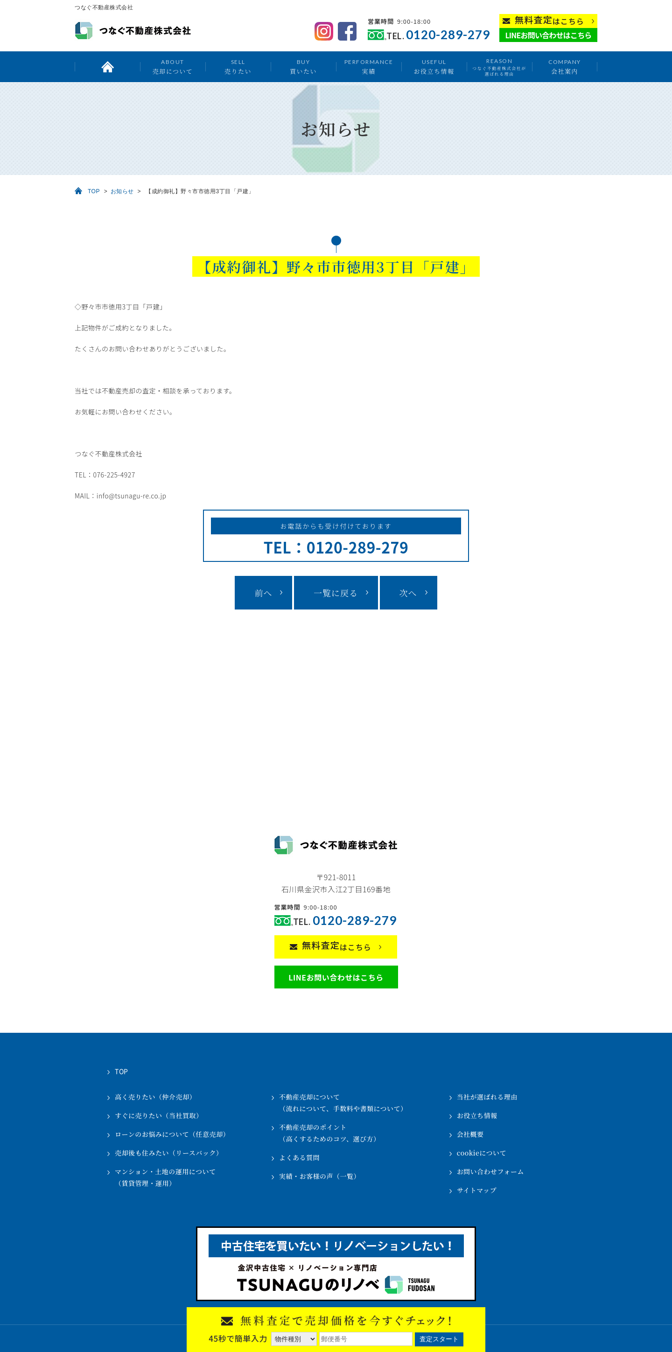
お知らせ (122, 191)
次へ (408, 593)
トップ (107, 66)
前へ (263, 593)
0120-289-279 (448, 34)
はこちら (549, 20)
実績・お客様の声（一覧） (319, 1176)
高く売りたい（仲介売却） (155, 1096)
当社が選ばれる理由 (487, 1096)
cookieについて (481, 1152)
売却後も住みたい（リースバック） (169, 1152)
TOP (94, 191)
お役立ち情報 (433, 66)
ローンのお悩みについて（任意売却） (172, 1134)
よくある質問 (299, 1157)
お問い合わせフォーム (490, 1171)
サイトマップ (477, 1190)
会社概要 (470, 1134)
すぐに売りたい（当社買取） (159, 1115)
